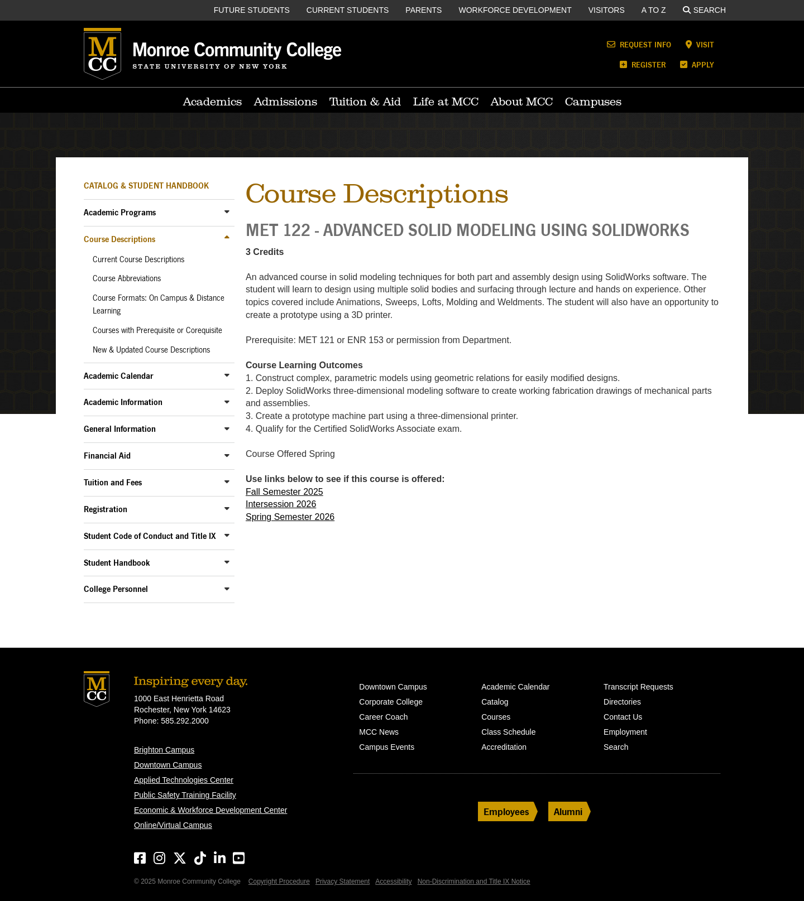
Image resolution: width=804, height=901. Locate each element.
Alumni (568, 811)
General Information (120, 428)
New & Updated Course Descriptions (151, 350)
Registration (105, 509)
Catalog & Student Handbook (146, 185)
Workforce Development (514, 10)
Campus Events (386, 747)
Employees (506, 811)
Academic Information (123, 402)
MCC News (379, 731)
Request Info (639, 44)
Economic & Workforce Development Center (210, 810)
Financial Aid (107, 455)
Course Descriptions (119, 239)
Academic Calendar (119, 375)
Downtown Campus (168, 764)
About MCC (522, 101)
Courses (495, 716)
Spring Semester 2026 (290, 517)
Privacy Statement (342, 881)
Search (704, 10)
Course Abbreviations (127, 278)
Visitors (606, 10)
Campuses (593, 101)
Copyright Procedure (279, 881)
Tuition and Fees (113, 482)
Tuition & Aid (365, 101)
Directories (622, 701)
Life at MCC (445, 101)
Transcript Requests (638, 686)
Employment (625, 731)
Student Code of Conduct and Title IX (150, 536)
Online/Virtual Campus (173, 825)
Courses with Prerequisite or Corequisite (157, 330)
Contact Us (623, 716)
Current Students (348, 10)
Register (643, 64)
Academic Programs (120, 212)
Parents (423, 10)
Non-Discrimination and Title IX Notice (474, 881)
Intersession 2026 (281, 504)
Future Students (252, 10)
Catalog (494, 701)
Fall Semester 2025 (284, 492)
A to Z (654, 10)
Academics (212, 101)
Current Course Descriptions (138, 259)
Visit (700, 44)
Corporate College (391, 701)
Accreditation (504, 747)
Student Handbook (117, 562)
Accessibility (393, 881)
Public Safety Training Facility (185, 795)
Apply (697, 64)
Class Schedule (508, 731)
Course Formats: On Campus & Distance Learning (158, 304)
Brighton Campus (164, 749)
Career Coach (383, 716)
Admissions (285, 101)
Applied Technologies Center (183, 779)
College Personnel (116, 589)
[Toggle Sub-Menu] (226, 212)
